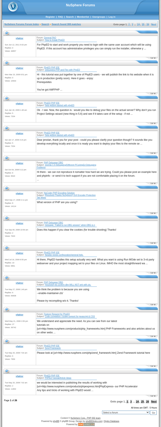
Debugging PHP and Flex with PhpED (62, 70)
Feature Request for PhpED (57, 314)
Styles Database (111, 421)
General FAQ (50, 38)
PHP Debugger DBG (53, 163)
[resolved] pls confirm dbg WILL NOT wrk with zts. (68, 285)
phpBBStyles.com (94, 421)
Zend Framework (53, 348)
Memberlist (83, 17)
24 (138, 24)
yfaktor (19, 38)
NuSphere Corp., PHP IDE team (86, 418)
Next (153, 24)
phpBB (56, 421)
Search (70, 17)
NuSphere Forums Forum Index (21, 24)
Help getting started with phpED (59, 105)
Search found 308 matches (66, 24)
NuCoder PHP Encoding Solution (59, 193)
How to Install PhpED (55, 40)
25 (143, 24)
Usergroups (98, 17)
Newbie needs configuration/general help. (64, 255)
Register (50, 17)
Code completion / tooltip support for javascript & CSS (70, 316)
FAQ (60, 17)
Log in (111, 17)
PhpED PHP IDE (51, 67)
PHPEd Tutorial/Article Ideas (58, 378)
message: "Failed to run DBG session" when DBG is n (70, 225)
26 (148, 24)
